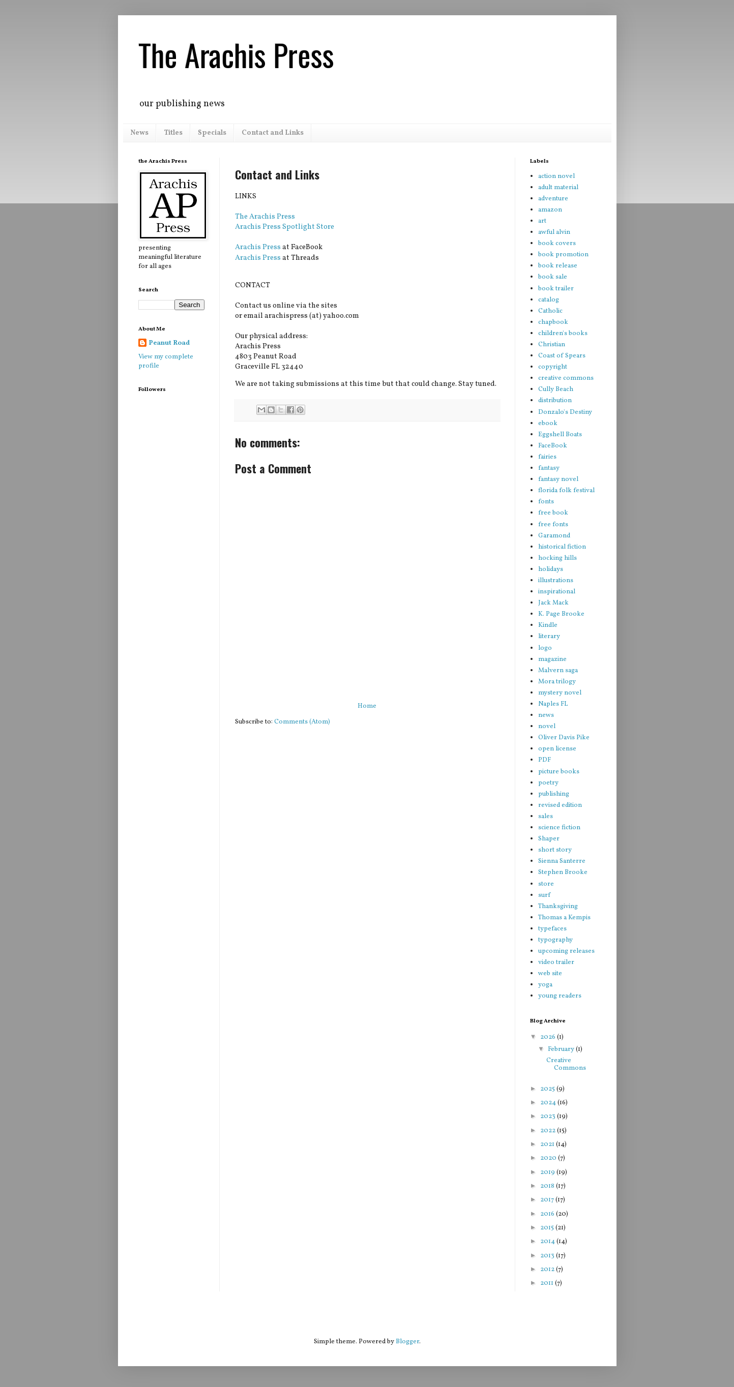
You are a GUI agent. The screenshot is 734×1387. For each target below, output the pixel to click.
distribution (555, 400)
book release (557, 265)
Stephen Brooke (563, 872)
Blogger (407, 1341)
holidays (550, 569)
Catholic (550, 311)
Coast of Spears (561, 355)
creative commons (566, 378)
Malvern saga (558, 670)
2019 (548, 1172)
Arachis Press (258, 247)
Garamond (554, 535)
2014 (548, 1241)
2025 (548, 1089)
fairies (547, 457)
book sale (552, 277)
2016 (548, 1214)
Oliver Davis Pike (564, 737)
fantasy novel (558, 479)
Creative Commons (566, 1064)
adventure (553, 198)
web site (550, 973)
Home (367, 706)
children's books (563, 333)
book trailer (556, 288)
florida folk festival (566, 490)
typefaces (552, 928)
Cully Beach (555, 389)
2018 (548, 1186)
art (542, 221)
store (546, 884)
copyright (552, 367)
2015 (547, 1227)
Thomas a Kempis (564, 917)
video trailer (556, 962)
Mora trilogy (557, 681)
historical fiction (562, 547)
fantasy (549, 468)
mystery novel (559, 693)
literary (549, 636)
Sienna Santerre (561, 861)
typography (555, 940)
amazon (550, 210)
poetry (548, 783)
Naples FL (553, 704)
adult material (558, 187)
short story (555, 850)
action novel (556, 176)
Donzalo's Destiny (565, 412)
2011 (547, 1283)
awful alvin (554, 232)
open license (557, 748)
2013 (548, 1255)
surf (544, 895)
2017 (547, 1199)
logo (545, 648)
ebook (547, 423)
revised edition (560, 805)
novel (546, 726)
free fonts (553, 524)
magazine (552, 659)
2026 (548, 1037)
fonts (546, 501)
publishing (553, 794)
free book (553, 513)
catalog (548, 300)
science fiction (559, 827)
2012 (548, 1269)
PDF (544, 760)
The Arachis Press (236, 54)
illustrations (555, 580)
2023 (548, 1116)
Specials (212, 133)
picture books (558, 771)
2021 (548, 1144)
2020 (549, 1158)
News (139, 133)
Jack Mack (553, 603)
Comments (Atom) (302, 722)
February (562, 1049)
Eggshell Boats (560, 434)
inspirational (556, 591)
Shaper (549, 838)
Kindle (547, 625)
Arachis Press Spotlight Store (284, 227)
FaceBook (552, 445)
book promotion (563, 254)
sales (545, 816)
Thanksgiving (558, 906)
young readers (559, 996)
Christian (551, 344)
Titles (173, 133)
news (546, 715)
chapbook (553, 322)
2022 (548, 1130)
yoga (545, 984)
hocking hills (557, 558)
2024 (548, 1102)
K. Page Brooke (561, 614)
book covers (557, 243)
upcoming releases (566, 951)
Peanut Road (169, 343)
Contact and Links (273, 133)
